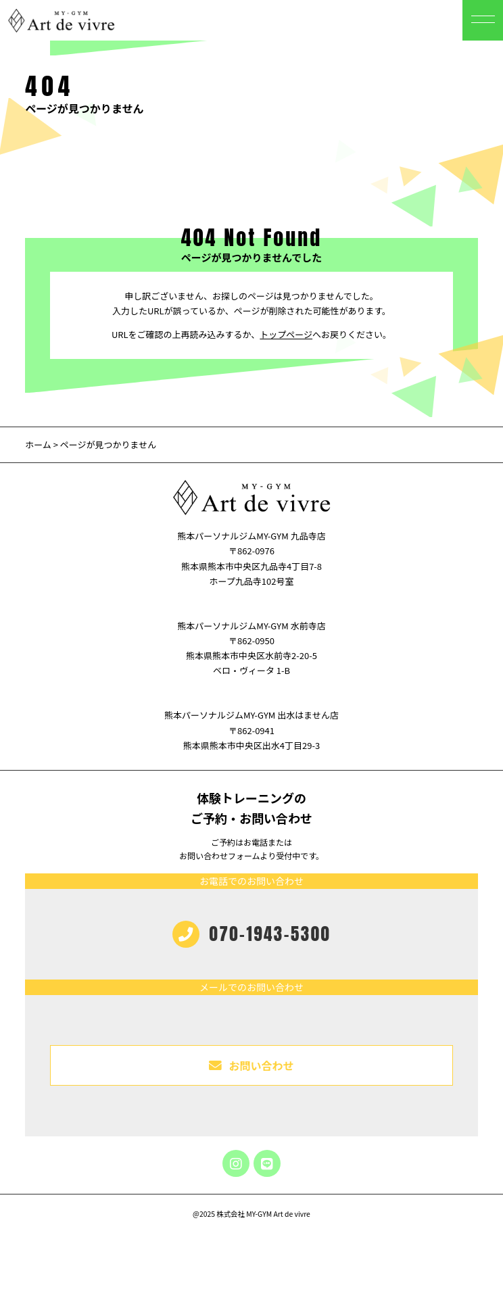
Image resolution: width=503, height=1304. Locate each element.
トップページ (286, 334)
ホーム (38, 444)
